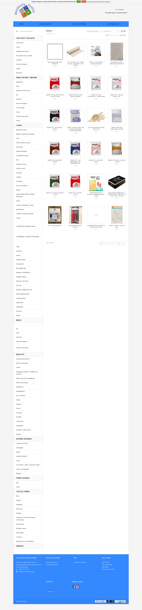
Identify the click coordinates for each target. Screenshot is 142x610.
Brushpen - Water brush (23, 430)
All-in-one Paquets (21, 64)
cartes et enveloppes (22, 469)
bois (17, 160)
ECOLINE (18, 417)
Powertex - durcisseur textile (24, 214)
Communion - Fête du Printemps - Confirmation (26, 519)
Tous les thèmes (23, 491)
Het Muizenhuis (21, 298)
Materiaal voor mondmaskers (25, 541)
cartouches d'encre (22, 443)
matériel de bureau (24, 439)
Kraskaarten (20, 264)
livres (18, 86)
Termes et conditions (52, 565)
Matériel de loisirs (21, 130)
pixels (18, 201)
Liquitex (18, 434)
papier (18, 190)
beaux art (20, 354)
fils (17, 328)
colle (17, 333)
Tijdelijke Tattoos (21, 277)
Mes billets (105, 567)
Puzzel (18, 218)
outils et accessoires (22, 116)
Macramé (19, 73)
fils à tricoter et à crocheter (24, 56)
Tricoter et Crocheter (25, 38)
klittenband (19, 302)
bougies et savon (21, 164)
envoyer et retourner (80, 562)
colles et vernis (20, 168)
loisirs (19, 125)
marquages (19, 448)
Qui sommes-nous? (113, 24)
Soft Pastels (19, 421)
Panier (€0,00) (110, 13)
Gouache (19, 413)
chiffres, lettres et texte (23, 143)
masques (19, 173)
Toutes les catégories (78, 24)
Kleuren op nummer (22, 383)
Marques (19, 546)
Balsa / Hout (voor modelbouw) (25, 378)
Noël (17, 496)
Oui (79, 1)
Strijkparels (19, 307)
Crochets (19, 60)
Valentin (18, 513)
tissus (18, 112)
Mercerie (19, 99)
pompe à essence (22, 478)
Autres (18, 120)
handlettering (20, 391)
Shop (17, 487)
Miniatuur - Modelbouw (23, 272)
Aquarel (18, 404)
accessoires (19, 43)
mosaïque (19, 181)
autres (18, 255)
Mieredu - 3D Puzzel (22, 281)
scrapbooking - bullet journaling (25, 226)
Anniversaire (20, 524)
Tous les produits (45, 24)
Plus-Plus (19, 311)
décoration (19, 147)
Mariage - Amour (21, 528)
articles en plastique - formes (25, 205)
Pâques (18, 500)
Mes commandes (107, 565)
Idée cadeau (20, 533)
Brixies (18, 315)
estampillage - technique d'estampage (27, 236)
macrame (19, 337)
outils (18, 247)
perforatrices (20, 209)
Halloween (19, 504)
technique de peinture (23, 359)
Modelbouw (19, 387)
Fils (17, 95)
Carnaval (19, 537)
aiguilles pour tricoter (22, 51)
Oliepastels (19, 425)
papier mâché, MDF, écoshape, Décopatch (25, 195)
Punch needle (20, 108)
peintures (19, 251)
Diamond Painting (21, 151)
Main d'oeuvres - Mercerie (26, 77)
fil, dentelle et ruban (22, 155)
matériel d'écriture (21, 456)
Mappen (18, 473)
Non (84, 1)
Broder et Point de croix (23, 90)
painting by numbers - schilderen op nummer (27, 373)
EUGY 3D (18, 285)
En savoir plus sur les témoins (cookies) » (98, 1)
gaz (17, 482)
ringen (18, 68)
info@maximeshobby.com (26, 571)
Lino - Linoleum (20, 395)
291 (119, 243)
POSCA (18, 408)
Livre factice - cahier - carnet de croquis (28, 465)
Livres (18, 47)
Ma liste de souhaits (108, 569)
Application (19, 82)
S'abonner (50, 591)
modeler (18, 177)
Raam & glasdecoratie (22, 294)
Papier (18, 400)
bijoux (18, 320)
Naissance (19, 509)
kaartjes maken (21, 259)
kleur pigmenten (21, 268)
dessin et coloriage (22, 363)
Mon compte (122, 13)
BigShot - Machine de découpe (25, 134)
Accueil (21, 24)
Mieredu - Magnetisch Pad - (24, 290)
